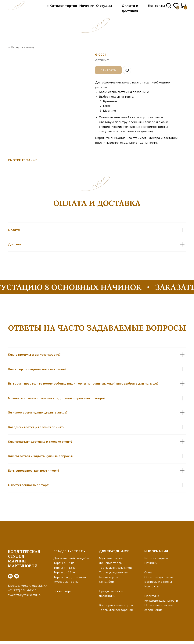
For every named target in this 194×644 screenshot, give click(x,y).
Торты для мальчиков (115, 567)
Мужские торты (111, 558)
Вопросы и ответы (158, 581)
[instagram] (10, 576)
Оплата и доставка (158, 577)
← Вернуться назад (21, 47)
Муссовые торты (65, 581)
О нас (148, 572)
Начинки (86, 5)
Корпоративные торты (116, 605)
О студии (104, 5)
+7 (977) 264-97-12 (22, 590)
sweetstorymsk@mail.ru (24, 595)
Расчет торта (63, 591)
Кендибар (106, 581)
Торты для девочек (113, 572)
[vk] (16, 576)
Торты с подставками (69, 577)
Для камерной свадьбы (71, 558)
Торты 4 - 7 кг (63, 563)
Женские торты (110, 563)
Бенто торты (108, 577)
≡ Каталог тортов (62, 5)
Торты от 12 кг (64, 572)
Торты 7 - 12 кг (64, 567)
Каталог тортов (156, 558)
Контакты (156, 5)
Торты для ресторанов (116, 610)
